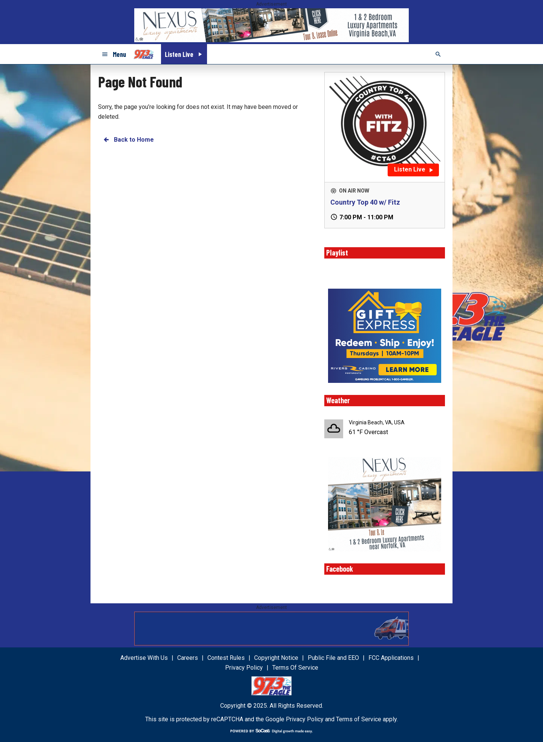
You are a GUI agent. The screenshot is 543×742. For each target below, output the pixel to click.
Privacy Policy (305, 719)
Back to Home (128, 139)
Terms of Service (358, 719)
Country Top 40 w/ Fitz (365, 202)
